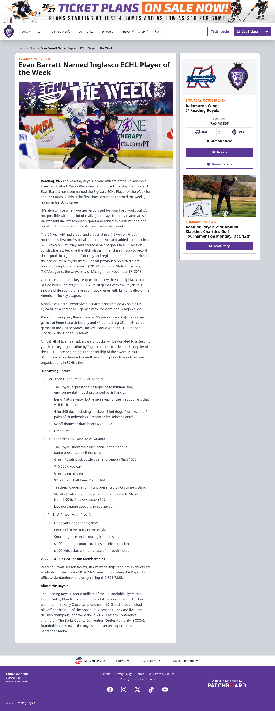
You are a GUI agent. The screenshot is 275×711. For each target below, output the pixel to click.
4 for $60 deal (65, 411)
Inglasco (94, 346)
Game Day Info (63, 31)
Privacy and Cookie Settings (137, 679)
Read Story (219, 246)
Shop (143, 31)
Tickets (25, 31)
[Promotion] (137, 11)
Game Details (219, 164)
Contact (105, 674)
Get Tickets (248, 31)
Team (41, 31)
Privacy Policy (123, 674)
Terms (140, 674)
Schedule (109, 31)
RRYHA (127, 31)
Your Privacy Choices (161, 674)
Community (88, 31)
